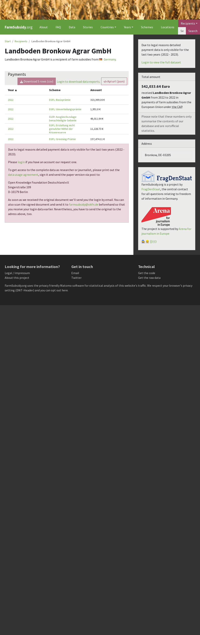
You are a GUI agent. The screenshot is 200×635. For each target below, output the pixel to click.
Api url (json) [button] (114, 81)
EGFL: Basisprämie (60, 100)
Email (75, 273)
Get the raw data (149, 278)
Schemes (147, 27)
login (21, 162)
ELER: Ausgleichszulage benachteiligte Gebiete (62, 118)
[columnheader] (25, 90)
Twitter (76, 278)
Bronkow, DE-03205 (158, 155)
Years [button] (127, 27)
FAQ (58, 27)
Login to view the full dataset (161, 62)
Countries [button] (107, 27)
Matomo (66, 285)
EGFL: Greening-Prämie (62, 139)
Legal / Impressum (17, 273)
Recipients (21, 41)
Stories (88, 27)
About (43, 27)
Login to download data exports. (78, 81)
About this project (17, 278)
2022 (10, 100)
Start (8, 41)
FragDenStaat (150, 189)
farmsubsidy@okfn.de (83, 204)
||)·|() (153, 241)
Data (72, 27)
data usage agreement (23, 175)
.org (18, 27)
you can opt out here (54, 290)
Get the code (146, 273)
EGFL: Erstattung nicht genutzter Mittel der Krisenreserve (62, 129)
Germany (107, 59)
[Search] (182, 31)
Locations (167, 27)
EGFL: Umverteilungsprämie (65, 109)
